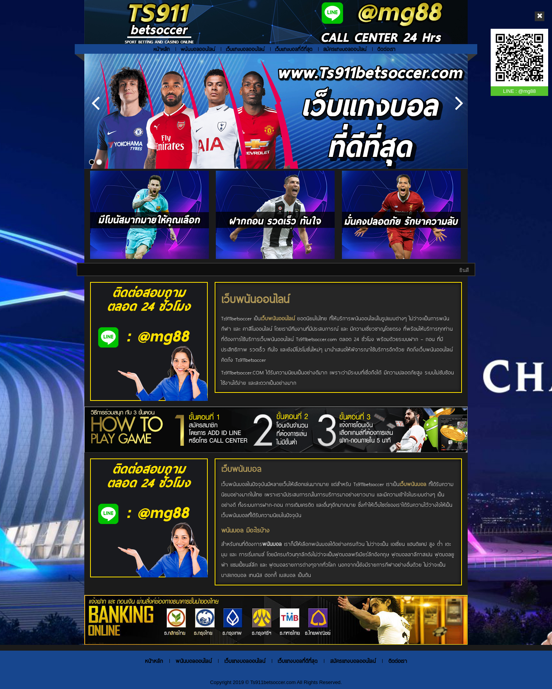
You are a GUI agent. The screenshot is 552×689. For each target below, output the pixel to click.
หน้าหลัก (161, 49)
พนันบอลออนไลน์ (198, 49)
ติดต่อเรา (386, 49)
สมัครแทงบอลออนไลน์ (344, 49)
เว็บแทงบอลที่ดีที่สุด (293, 49)
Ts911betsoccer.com (273, 682)
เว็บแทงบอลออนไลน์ (245, 49)
